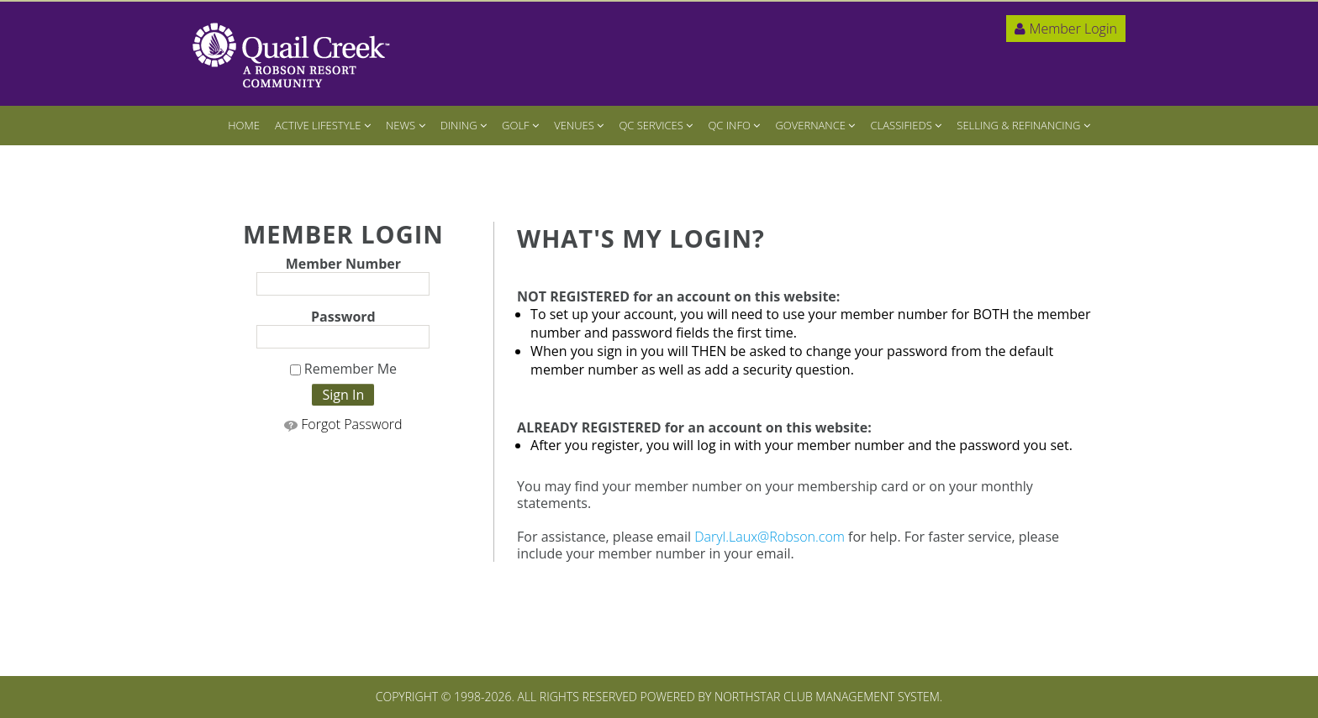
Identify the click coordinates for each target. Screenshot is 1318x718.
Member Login (1066, 28)
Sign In (343, 394)
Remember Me (343, 369)
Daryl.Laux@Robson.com (769, 536)
